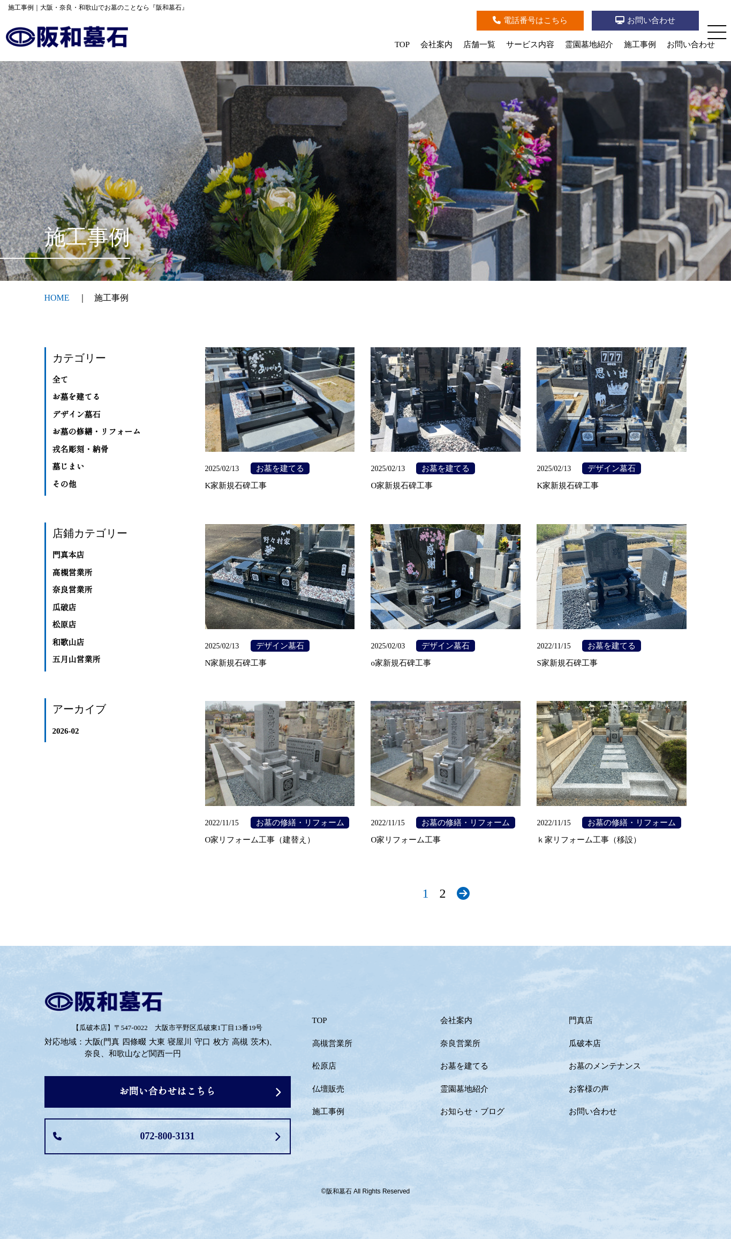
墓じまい (68, 466)
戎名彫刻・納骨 (80, 449)
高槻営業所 (72, 573)
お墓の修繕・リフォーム (96, 432)
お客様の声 (589, 1089)
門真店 (581, 1020)
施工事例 (640, 44)
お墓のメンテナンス (605, 1066)
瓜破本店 (585, 1043)
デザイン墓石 (76, 414)
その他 (64, 484)
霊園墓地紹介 (589, 44)
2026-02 (65, 731)
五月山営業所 (76, 659)
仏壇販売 (328, 1089)
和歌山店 (68, 642)
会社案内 (436, 44)
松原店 (64, 625)
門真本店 (68, 555)
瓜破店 (64, 607)
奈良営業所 (72, 590)
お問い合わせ (691, 44)
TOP (402, 44)
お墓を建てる (76, 397)
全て (60, 380)
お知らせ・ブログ (472, 1111)
